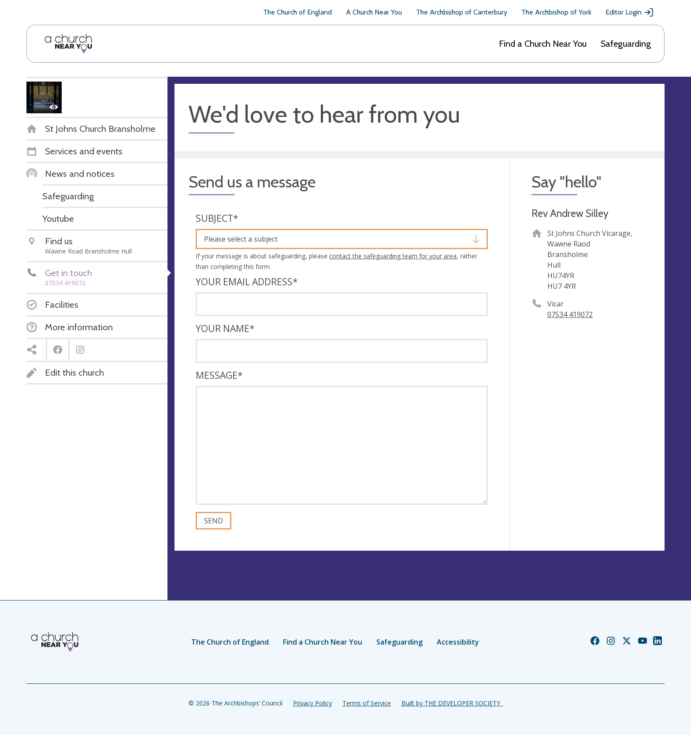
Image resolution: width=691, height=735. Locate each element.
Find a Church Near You (543, 43)
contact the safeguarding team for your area (393, 256)
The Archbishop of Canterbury (461, 12)
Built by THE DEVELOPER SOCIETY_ (452, 703)
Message (219, 375)
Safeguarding (626, 43)
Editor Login (630, 12)
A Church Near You (374, 12)
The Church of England (297, 12)
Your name (225, 328)
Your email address (247, 281)
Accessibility (458, 642)
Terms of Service (366, 703)
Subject (217, 218)
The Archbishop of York (556, 12)
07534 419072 (570, 314)
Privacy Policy (312, 703)
